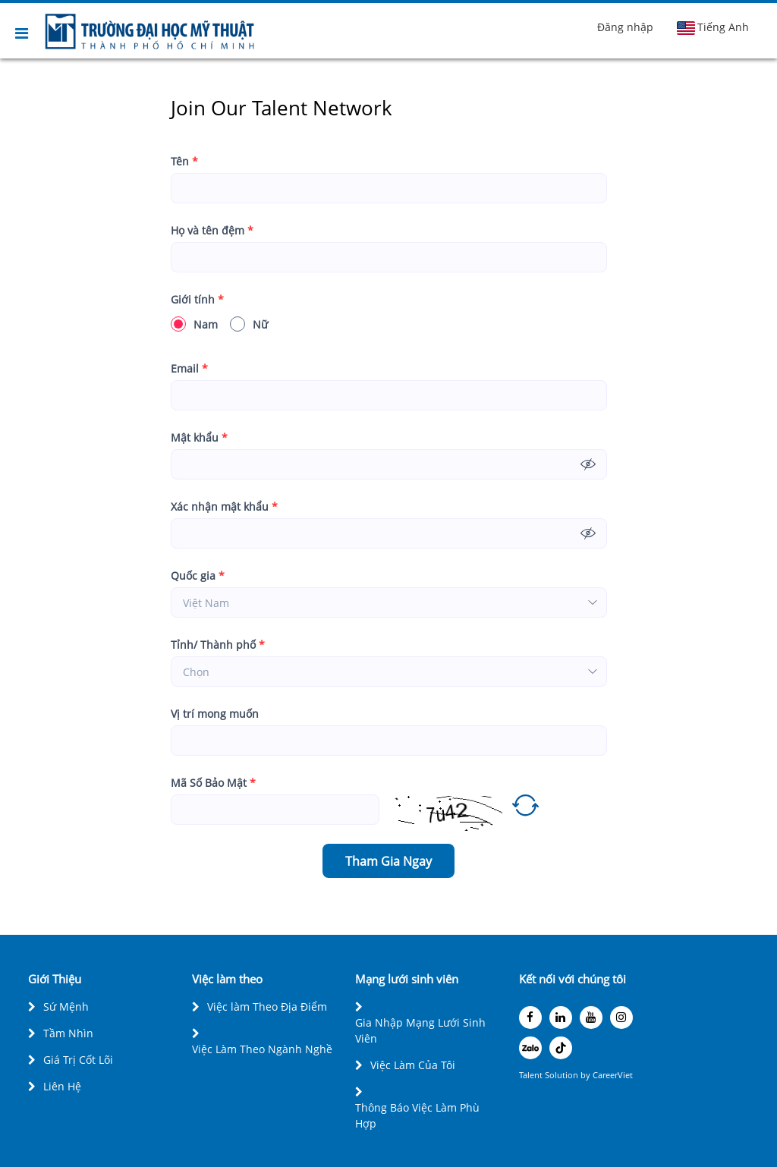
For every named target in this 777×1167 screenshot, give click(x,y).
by (586, 1075)
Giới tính (197, 299)
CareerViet (613, 1075)
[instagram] (621, 1017)
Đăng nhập (625, 27)
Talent (532, 1075)
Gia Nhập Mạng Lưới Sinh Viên (420, 1030)
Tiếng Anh (712, 27)
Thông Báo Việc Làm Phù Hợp (417, 1115)
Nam (194, 324)
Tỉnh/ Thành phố (218, 645)
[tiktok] (560, 1047)
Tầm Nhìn (68, 1033)
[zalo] (530, 1047)
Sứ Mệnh (66, 1006)
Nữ (249, 324)
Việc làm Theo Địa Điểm (267, 1006)
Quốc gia (198, 576)
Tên (184, 161)
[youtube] (591, 1017)
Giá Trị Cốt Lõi (78, 1059)
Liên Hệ (62, 1086)
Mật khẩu (199, 437)
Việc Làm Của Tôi (412, 1065)
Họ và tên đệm (212, 230)
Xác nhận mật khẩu (224, 506)
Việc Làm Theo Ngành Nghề (262, 1049)
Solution (562, 1075)
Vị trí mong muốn (215, 713)
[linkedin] (560, 1017)
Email (189, 368)
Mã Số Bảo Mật (213, 783)
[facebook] (530, 1017)
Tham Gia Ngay (388, 861)
